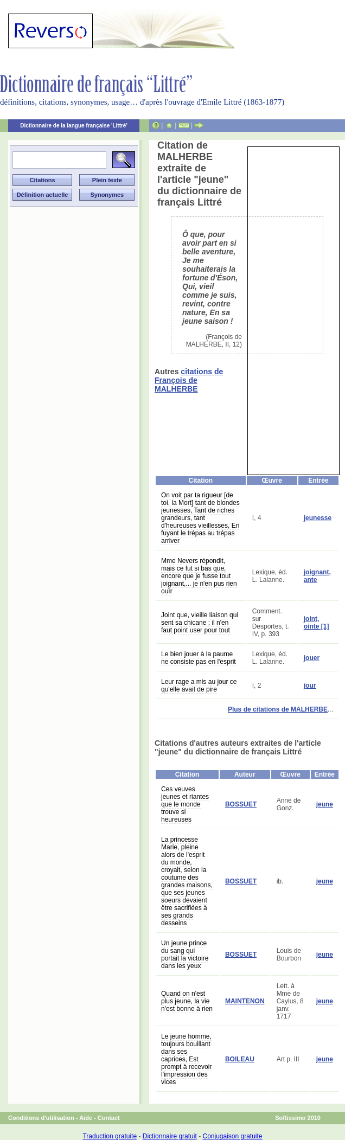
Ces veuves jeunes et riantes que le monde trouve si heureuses (185, 804)
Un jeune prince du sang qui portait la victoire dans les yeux (184, 954)
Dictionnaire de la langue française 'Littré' (73, 126)
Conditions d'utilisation (41, 1118)
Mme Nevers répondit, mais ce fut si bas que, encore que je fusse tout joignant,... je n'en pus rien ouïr (199, 576)
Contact (109, 1118)
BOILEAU (239, 1059)
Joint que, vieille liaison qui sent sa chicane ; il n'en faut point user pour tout (199, 622)
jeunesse (317, 518)
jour (310, 685)
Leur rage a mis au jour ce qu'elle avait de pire (199, 685)
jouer (312, 658)
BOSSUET (241, 804)
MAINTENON (245, 1001)
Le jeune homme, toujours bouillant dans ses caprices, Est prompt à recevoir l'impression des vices (186, 1059)
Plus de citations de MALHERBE (278, 709)
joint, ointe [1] (316, 622)
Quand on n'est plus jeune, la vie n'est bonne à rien (187, 1001)
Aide (85, 1118)
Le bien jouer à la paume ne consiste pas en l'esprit (198, 657)
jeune (324, 804)
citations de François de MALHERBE (189, 380)
